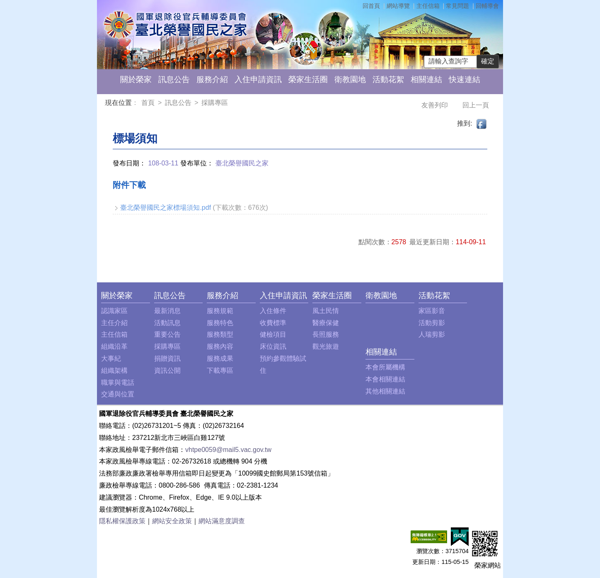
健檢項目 (273, 334)
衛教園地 (350, 79)
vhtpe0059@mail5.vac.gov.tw (228, 449)
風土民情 (325, 310)
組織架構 (114, 370)
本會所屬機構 (385, 367)
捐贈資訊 (167, 358)
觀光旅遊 (325, 346)
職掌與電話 (117, 382)
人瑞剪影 (432, 334)
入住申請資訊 (258, 79)
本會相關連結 (385, 379)
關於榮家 (136, 79)
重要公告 (167, 334)
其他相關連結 (385, 391)
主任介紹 (114, 322)
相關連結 (426, 79)
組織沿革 (114, 346)
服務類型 (220, 334)
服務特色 (220, 322)
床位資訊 (273, 346)
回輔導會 (487, 5)
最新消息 (167, 310)
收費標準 (273, 322)
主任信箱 (428, 5)
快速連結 (464, 79)
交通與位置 (117, 394)
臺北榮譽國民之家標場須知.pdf (165, 207)
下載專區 (220, 370)
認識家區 (114, 310)
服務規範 (220, 310)
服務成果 (220, 358)
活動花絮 (388, 79)
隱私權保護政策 (122, 521)
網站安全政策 (172, 521)
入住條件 (273, 310)
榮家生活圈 (308, 79)
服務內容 (220, 346)
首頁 (148, 102)
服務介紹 (212, 79)
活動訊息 (167, 322)
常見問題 (457, 5)
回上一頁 (475, 105)
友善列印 (435, 105)
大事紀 (111, 358)
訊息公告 (174, 79)
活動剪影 (432, 322)
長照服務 (325, 334)
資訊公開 (167, 370)
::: (106, 104)
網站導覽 (398, 5)
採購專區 (214, 102)
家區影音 (432, 310)
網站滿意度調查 (221, 521)
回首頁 (371, 5)
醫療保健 (325, 322)
